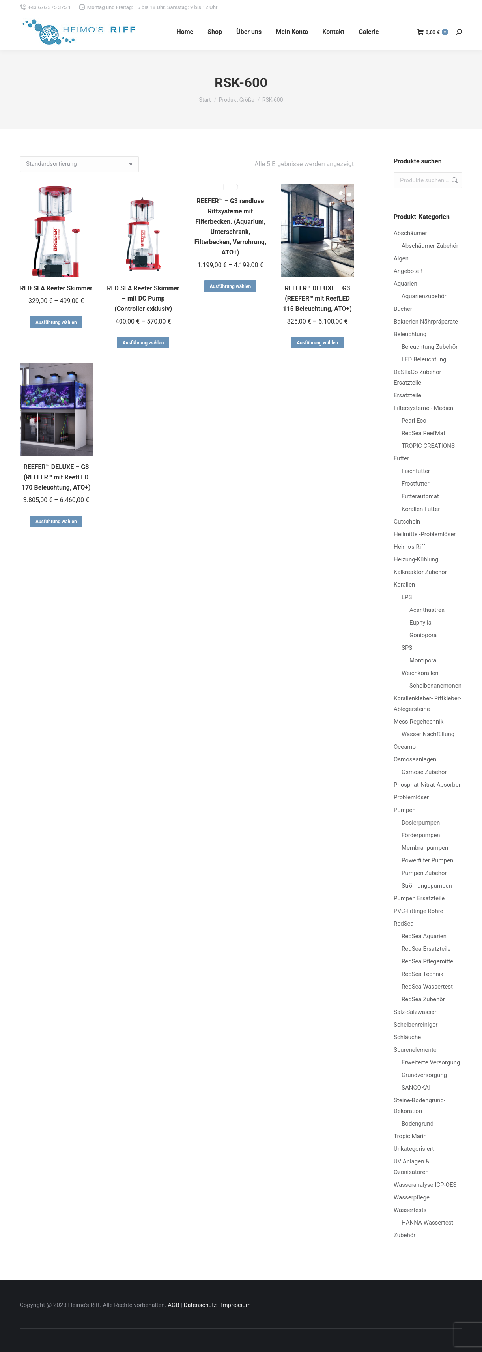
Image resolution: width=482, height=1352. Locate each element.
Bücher (403, 308)
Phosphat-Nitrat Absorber (427, 784)
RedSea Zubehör (423, 999)
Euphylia (420, 622)
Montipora (422, 660)
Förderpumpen (421, 835)
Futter (401, 458)
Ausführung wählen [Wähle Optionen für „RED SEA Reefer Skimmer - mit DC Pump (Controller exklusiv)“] (143, 343)
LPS (407, 597)
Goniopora (423, 635)
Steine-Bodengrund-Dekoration (419, 1106)
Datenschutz (200, 1305)
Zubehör (404, 1235)
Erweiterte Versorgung (431, 1062)
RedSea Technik (422, 974)
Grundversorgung (424, 1075)
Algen (401, 258)
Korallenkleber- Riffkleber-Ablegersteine (427, 703)
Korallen (404, 584)
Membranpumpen (425, 847)
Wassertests (410, 1210)
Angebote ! (408, 271)
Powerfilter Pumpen (427, 860)
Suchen (454, 180)
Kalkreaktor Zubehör (420, 572)
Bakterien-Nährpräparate (426, 321)
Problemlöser (411, 797)
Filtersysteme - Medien (423, 407)
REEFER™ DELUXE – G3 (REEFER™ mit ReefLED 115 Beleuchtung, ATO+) (317, 298)
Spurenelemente (415, 1049)
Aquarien (405, 283)
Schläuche (407, 1037)
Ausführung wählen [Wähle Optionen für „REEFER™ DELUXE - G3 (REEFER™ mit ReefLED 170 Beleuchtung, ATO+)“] (56, 521)
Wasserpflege (412, 1197)
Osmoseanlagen (415, 759)
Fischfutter (416, 471)
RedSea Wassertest (427, 986)
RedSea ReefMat (423, 433)
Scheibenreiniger (415, 1024)
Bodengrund (417, 1123)
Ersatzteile (407, 395)
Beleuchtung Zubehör (430, 346)
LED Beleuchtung (424, 359)
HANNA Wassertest (427, 1222)
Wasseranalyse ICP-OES (425, 1184)
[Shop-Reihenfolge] (79, 164)
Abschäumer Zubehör (430, 245)
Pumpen (405, 809)
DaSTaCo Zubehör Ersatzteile (417, 377)
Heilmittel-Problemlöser (425, 534)
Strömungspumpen (427, 885)
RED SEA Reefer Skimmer (56, 288)
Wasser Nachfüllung (428, 734)
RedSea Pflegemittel (428, 961)
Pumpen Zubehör (424, 873)
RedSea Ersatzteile (426, 948)
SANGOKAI (416, 1087)
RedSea (404, 923)
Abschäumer (410, 233)
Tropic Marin (410, 1136)
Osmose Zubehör (424, 772)
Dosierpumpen (421, 822)
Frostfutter (416, 483)
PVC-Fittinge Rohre (418, 910)
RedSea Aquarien (424, 936)
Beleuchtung (410, 334)
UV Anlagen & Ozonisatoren (412, 1167)
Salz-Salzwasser (415, 1011)
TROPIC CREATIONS (428, 445)
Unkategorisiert (414, 1148)
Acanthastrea (427, 609)
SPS (407, 647)
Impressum (235, 1305)
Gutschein (407, 521)
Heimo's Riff (409, 546)
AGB (173, 1305)
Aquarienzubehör (424, 296)
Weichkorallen (420, 673)
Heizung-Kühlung (416, 559)
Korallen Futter (421, 508)
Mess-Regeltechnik (418, 721)
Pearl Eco (414, 420)
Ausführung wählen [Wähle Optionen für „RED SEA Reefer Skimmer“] (56, 322)
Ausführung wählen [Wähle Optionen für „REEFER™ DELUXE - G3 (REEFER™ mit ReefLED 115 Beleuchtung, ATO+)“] (317, 343)
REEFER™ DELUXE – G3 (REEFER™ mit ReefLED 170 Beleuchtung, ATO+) (56, 477)
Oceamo (405, 746)
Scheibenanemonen (435, 685)
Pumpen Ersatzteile (419, 898)
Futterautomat (420, 496)
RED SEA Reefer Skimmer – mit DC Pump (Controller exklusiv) (143, 298)
